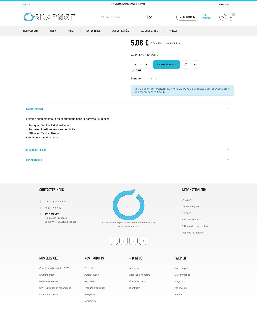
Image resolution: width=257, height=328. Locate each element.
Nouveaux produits (49, 317)
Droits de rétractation (192, 255)
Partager (151, 101)
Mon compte (181, 291)
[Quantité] (141, 87)
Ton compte (206, 16)
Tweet (156, 101)
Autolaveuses (91, 297)
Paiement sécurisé (191, 242)
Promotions (90, 291)
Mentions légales (190, 229)
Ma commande (182, 297)
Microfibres (90, 323)
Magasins (179, 304)
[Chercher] (127, 17)
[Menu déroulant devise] (26, 4)
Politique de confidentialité (195, 249)
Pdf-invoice (180, 310)
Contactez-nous (138, 304)
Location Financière (139, 297)
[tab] (128, 132)
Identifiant (134, 310)
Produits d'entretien (94, 310)
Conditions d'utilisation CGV (54, 291)
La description (34, 131)
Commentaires (34, 183)
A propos (186, 235)
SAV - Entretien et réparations (55, 310)
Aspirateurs (90, 304)
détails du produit (37, 173)
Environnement (47, 297)
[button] (187, 17)
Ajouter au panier (166, 87)
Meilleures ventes (48, 304)
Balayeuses (90, 317)
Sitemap (178, 317)
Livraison (186, 222)
